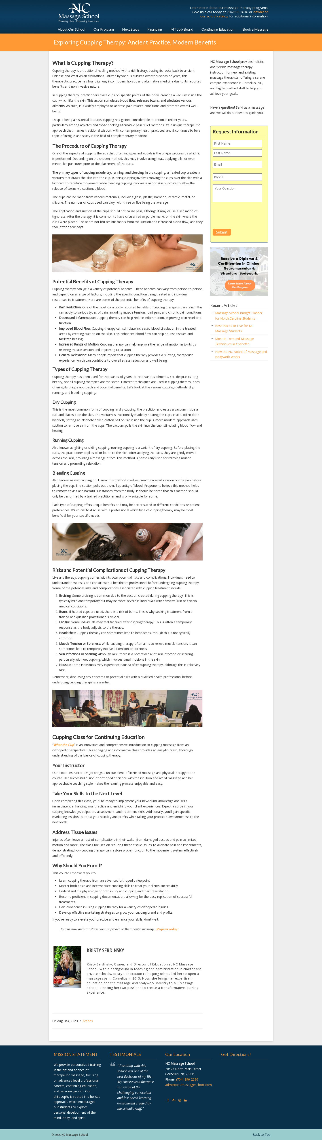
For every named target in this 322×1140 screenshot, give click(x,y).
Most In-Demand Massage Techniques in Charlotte (234, 341)
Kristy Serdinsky (105, 950)
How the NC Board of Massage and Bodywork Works (241, 354)
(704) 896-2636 (187, 1079)
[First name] (237, 143)
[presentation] (247, 216)
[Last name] (237, 153)
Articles (88, 1021)
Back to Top (262, 1134)
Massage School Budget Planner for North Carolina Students (238, 315)
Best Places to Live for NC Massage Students (234, 328)
